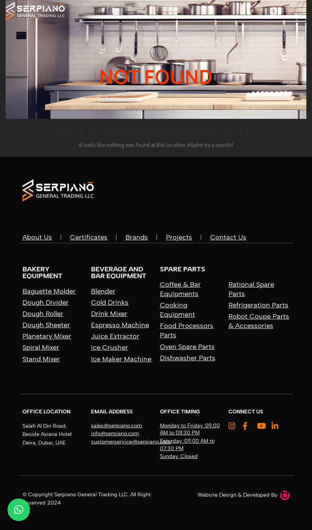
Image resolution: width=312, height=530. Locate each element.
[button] (18, 510)
